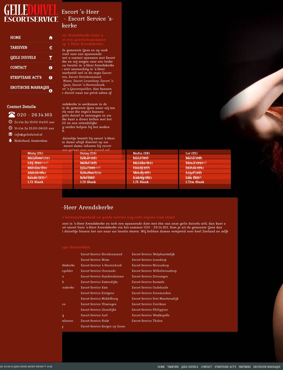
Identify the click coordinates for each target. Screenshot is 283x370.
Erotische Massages (31, 88)
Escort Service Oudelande (198, 287)
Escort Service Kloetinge (94, 276)
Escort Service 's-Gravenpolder (99, 271)
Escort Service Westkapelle (198, 315)
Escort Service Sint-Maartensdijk (203, 298)
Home (31, 37)
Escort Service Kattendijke (147, 282)
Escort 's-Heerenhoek (136, 84)
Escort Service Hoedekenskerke (99, 287)
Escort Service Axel (142, 315)
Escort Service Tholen (195, 321)
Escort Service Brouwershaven (99, 321)
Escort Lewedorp (133, 80)
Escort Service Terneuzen (95, 304)
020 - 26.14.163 (34, 114)
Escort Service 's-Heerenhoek (149, 265)
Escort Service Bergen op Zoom (151, 326)
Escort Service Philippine (198, 309)
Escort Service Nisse (143, 259)
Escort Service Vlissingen (146, 304)
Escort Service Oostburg (94, 326)
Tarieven (31, 47)
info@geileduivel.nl (28, 134)
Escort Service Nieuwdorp (198, 265)
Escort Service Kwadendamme (150, 276)
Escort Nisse (110, 80)
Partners (245, 367)
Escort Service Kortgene (145, 293)
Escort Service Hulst (143, 321)
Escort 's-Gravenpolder (121, 88)
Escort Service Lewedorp (197, 259)
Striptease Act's (31, 77)
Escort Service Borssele (196, 282)
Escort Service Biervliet (93, 309)
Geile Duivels (31, 57)
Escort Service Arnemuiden (199, 293)
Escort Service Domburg (94, 315)
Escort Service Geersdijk (94, 282)
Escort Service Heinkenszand (149, 254)
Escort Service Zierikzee (197, 304)
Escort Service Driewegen (198, 276)
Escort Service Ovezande (146, 271)
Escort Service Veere (91, 298)
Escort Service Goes (91, 293)
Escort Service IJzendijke (146, 309)
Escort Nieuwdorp (89, 88)
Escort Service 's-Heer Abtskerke (100, 265)
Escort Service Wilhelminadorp (202, 271)
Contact (31, 67)
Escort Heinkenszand (133, 76)
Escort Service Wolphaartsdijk (201, 254)
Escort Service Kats (142, 287)
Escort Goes (109, 84)
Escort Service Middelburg (147, 298)
